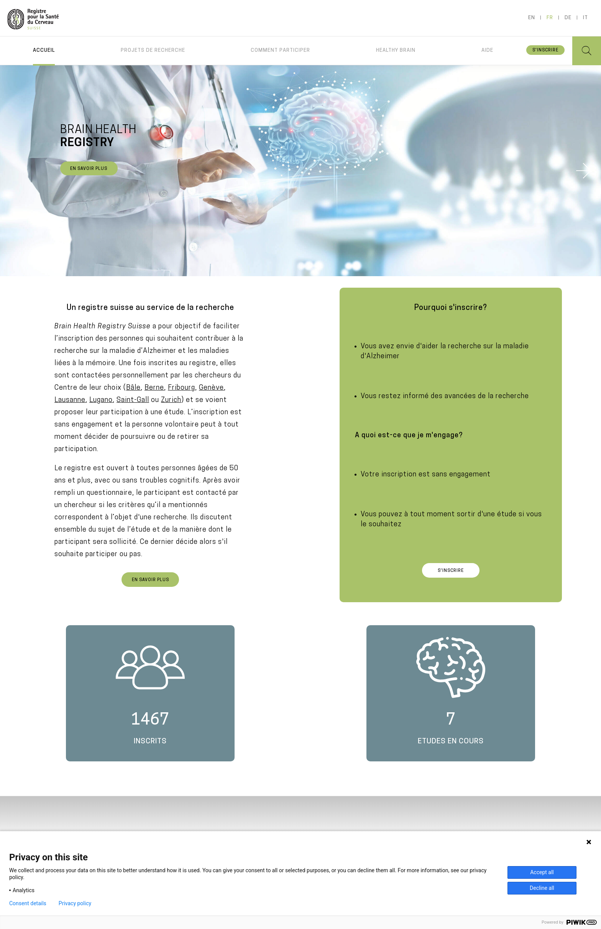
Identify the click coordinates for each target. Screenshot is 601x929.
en (531, 17)
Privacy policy (75, 903)
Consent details (27, 903)
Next (583, 170)
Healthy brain (395, 50)
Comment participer (280, 50)
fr (550, 17)
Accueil (44, 50)
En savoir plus (88, 169)
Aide (487, 50)
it (585, 17)
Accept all (542, 872)
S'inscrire (545, 50)
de (568, 17)
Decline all (542, 888)
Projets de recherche (153, 50)
